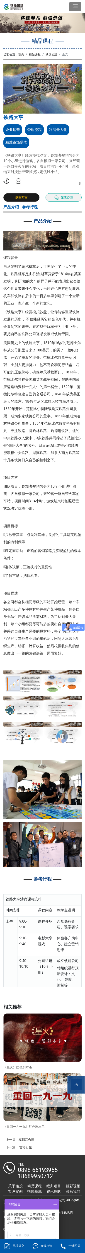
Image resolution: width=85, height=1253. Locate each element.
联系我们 (73, 1191)
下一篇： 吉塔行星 (19, 1147)
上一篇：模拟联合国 (20, 1140)
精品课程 (35, 54)
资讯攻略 (53, 1191)
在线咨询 (46, 1246)
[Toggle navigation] (75, 6)
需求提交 (18, 1246)
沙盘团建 (51, 54)
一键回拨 (74, 1246)
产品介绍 (11, 207)
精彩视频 (73, 1186)
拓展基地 (34, 1191)
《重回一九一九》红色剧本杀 (24, 1126)
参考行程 (30, 207)
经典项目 (53, 1186)
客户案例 (15, 1191)
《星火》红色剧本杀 (17, 1067)
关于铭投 (15, 1186)
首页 (21, 54)
